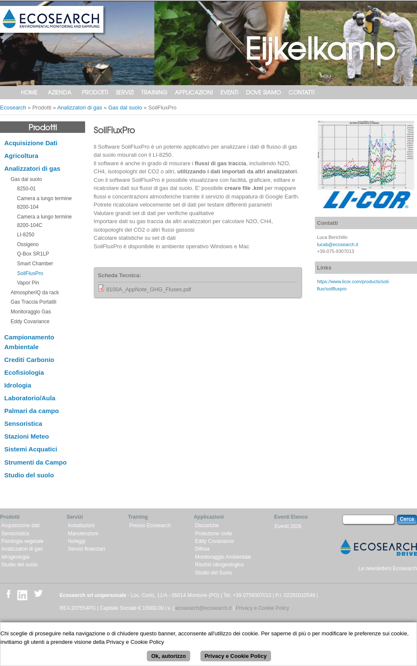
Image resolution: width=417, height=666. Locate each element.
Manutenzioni (83, 534)
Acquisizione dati (20, 525)
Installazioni (81, 525)
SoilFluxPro (30, 273)
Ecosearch (13, 107)
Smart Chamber (35, 264)
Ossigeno (28, 244)
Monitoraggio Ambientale (223, 557)
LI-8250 (25, 235)
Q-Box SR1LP (33, 254)
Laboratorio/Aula (29, 398)
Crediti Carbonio (29, 359)
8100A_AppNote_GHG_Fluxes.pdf (148, 289)
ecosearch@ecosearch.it (203, 608)
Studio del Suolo (213, 573)
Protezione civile (213, 534)
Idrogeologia (15, 557)
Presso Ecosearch (150, 525)
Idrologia (17, 385)
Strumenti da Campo (35, 462)
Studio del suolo (29, 475)
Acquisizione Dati (30, 142)
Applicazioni (194, 92)
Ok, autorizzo (168, 658)
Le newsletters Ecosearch (388, 568)
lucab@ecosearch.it (337, 244)
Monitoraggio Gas (31, 312)
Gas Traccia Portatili (33, 302)
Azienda (59, 92)
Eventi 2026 (287, 526)
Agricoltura (21, 155)
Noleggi (76, 541)
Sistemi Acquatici (30, 449)
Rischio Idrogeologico (219, 565)
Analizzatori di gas (79, 107)
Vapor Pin (28, 283)
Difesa (202, 549)
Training (154, 92)
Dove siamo (263, 92)
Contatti (301, 92)
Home (29, 92)
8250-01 (26, 189)
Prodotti (95, 92)
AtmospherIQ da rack (35, 293)
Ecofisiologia (24, 372)
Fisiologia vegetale (22, 541)
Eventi (229, 92)
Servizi (125, 92)
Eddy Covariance (30, 321)
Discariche (207, 525)
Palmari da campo (31, 410)
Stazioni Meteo (26, 436)
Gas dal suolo (125, 107)
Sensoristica (23, 423)
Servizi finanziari (86, 549)
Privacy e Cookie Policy (262, 608)
